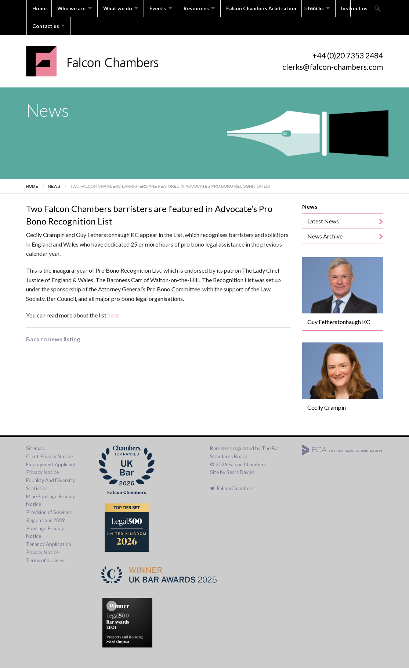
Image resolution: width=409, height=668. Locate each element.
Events (161, 8)
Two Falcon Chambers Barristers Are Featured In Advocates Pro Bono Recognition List (171, 184)
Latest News (323, 219)
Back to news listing (53, 337)
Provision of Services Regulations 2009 (49, 514)
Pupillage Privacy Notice (45, 531)
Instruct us (362, 8)
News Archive (325, 234)
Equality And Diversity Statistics (50, 482)
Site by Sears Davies (232, 471)
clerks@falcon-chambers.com (332, 64)
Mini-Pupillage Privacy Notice (50, 499)
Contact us (45, 25)
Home (39, 8)
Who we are (72, 8)
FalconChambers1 (233, 486)
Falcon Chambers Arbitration (267, 8)
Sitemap (35, 446)
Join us (322, 8)
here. (114, 313)
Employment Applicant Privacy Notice (51, 467)
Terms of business (45, 558)
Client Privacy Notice (49, 454)
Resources (200, 8)
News (54, 184)
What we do (119, 8)
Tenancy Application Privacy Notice (48, 546)
